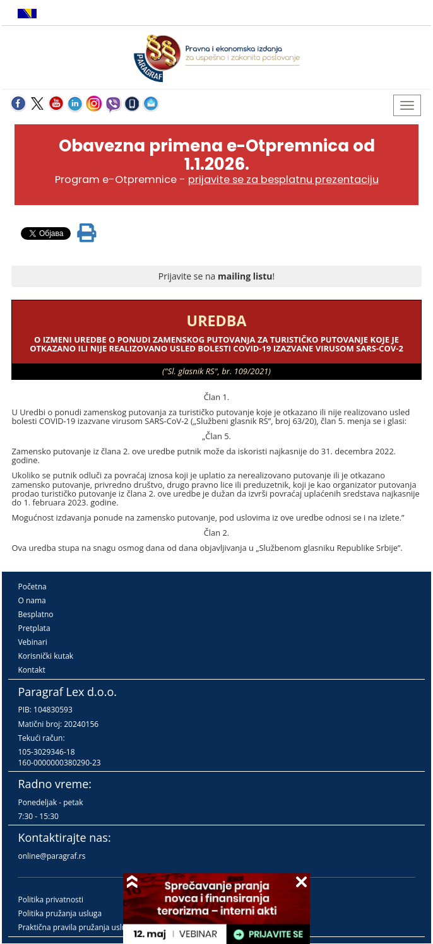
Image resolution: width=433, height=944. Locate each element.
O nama (31, 600)
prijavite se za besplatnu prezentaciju (283, 179)
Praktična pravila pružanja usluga (76, 927)
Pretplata (34, 628)
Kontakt (31, 669)
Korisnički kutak (45, 656)
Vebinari (32, 642)
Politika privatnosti (50, 899)
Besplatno (35, 614)
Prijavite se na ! (216, 276)
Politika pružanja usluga (60, 913)
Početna (32, 586)
